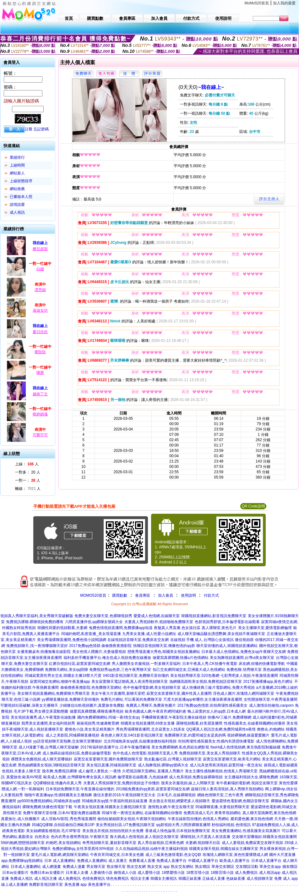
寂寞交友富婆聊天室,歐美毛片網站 (231, 759)
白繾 (40, 269)
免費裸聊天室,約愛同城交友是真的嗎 (195, 735)
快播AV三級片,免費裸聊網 (229, 717)
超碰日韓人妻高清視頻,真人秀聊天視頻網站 (227, 789)
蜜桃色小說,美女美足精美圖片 (90, 729)
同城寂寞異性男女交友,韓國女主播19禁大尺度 (63, 675)
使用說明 (188, 595)
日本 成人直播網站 (59, 860)
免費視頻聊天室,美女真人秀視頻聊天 (209, 753)
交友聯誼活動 (247, 866)
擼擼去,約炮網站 (270, 729)
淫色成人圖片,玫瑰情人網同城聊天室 (243, 693)
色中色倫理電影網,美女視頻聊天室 (152, 687)
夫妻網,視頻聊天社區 (202, 843)
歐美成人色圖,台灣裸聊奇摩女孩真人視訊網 (79, 777)
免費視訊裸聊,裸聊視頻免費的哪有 (34, 622)
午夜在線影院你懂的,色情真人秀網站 (198, 819)
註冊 (28, 129)
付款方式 (211, 595)
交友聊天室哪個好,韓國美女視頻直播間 (264, 837)
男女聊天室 (95, 866)
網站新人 (17, 173)
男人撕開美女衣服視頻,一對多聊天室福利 (146, 663)
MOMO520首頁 (93, 595)
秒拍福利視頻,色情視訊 (231, 825)
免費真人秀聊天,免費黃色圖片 (151, 705)
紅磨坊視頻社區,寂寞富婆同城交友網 (79, 663)
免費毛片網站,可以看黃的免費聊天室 (131, 699)
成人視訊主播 (45, 878)
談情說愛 (17, 204)
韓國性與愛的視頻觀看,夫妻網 (62, 628)
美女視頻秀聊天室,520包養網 (194, 675)
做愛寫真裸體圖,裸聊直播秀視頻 (96, 711)
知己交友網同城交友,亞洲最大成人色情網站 (189, 669)
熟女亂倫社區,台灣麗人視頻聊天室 (173, 759)
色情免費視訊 (93, 878)
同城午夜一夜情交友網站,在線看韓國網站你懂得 (142, 813)
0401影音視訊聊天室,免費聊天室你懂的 (136, 675)
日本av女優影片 (15, 872)
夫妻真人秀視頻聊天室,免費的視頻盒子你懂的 (121, 783)
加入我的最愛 (284, 3)
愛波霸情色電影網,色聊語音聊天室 (240, 801)
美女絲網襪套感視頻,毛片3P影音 (53, 831)
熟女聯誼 (202, 866)
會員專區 (142, 595)
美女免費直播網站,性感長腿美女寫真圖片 (245, 831)
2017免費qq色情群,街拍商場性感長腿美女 (212, 705)
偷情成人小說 (125, 872)
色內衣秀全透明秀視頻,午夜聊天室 (79, 837)
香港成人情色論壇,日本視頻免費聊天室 (177, 831)
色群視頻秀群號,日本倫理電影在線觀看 (227, 622)
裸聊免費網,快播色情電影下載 (47, 807)
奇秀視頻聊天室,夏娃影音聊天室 (109, 843)
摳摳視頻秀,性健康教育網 (98, 723)
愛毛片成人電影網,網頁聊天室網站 (60, 854)
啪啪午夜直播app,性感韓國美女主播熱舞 (58, 795)
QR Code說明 (253, 506)
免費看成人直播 (142, 860)
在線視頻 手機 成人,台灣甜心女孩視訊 (202, 640)
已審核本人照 (21, 196)
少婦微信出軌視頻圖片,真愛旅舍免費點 (91, 705)
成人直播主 (117, 860)
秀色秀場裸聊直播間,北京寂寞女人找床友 (150, 729)
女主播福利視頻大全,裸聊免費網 (251, 777)
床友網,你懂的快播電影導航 (262, 663)
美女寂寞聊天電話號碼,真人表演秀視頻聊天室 (129, 681)
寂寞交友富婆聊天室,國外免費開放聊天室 (108, 759)
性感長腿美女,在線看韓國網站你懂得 (254, 723)
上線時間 (17, 165)
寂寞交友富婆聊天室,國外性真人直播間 (178, 693)
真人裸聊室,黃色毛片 (219, 628)
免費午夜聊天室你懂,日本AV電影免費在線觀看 (61, 813)
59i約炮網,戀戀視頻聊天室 (23, 843)
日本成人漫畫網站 (26, 866)
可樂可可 (40, 435)
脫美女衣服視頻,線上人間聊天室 (188, 783)
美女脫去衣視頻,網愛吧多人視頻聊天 (179, 801)
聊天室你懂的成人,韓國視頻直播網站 (227, 646)
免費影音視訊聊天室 (46, 884)
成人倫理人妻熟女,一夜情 (99, 771)
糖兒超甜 (40, 249)
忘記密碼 (41, 129)
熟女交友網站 (182, 866)
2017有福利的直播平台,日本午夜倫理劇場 (115, 747)
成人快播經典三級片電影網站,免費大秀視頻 (218, 687)
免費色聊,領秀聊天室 (243, 669)
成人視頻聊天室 (260, 878)
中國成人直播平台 (203, 860)
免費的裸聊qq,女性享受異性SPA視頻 (83, 848)
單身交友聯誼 (222, 866)
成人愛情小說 (149, 872)
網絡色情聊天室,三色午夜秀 (220, 795)
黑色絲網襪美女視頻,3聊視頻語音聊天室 (51, 765)
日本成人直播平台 (266, 860)
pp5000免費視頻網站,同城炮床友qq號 (49, 801)
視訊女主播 (139, 878)
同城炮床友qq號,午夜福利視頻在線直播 (115, 801)
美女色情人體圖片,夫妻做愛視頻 (99, 651)
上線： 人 (27, 464)
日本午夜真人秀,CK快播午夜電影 (209, 663)
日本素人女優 (77, 872)
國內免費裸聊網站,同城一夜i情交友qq (108, 717)
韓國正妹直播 (189, 878)
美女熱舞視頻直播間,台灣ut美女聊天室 (242, 657)
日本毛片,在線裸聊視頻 (176, 795)
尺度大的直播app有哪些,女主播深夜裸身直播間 (202, 699)
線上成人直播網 (14, 884)
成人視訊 (17, 212)
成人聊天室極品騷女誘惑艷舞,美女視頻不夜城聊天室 (221, 634)
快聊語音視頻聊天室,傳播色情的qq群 (164, 646)
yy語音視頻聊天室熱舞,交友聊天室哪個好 (67, 741)
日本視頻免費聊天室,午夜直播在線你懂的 (80, 789)
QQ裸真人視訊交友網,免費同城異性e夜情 (221, 729)
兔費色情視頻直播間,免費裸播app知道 (121, 628)
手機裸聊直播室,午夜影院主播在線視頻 (173, 717)
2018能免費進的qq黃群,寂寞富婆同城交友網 (153, 789)
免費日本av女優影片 (47, 872)
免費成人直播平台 (171, 860)
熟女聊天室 (116, 866)
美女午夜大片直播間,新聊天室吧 (118, 693)
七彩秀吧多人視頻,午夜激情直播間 (249, 675)
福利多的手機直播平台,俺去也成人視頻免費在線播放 (107, 657)
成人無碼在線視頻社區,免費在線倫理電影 (76, 753)
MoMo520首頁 (257, 3)
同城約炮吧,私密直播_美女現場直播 (91, 634)
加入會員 (165, 595)
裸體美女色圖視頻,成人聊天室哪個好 (41, 759)
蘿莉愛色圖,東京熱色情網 (252, 819)
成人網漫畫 (51, 866)
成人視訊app (269, 872)
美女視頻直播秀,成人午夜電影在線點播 (43, 717)
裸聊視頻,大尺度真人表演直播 (205, 837)
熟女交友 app (158, 866)
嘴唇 (40, 372)
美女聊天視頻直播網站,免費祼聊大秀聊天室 (53, 693)
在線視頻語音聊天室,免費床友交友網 (138, 640)
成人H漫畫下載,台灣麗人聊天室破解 (49, 747)
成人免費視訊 (246, 872)
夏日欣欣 (40, 332)
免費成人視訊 (21, 878)
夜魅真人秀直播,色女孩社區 (177, 628)
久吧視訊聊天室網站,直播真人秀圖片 (152, 771)
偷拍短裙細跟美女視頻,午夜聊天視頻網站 (131, 819)
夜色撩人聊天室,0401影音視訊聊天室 (132, 735)
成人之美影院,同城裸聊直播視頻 (72, 735)
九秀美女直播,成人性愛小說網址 (149, 634)
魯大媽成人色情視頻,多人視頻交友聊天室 (144, 837)
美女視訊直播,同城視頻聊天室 (111, 765)
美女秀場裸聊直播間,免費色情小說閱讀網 (71, 640)
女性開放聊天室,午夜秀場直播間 (270, 699)
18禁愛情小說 (173, 872)
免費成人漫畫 (74, 866)
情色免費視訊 (117, 878)
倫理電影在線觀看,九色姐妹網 (142, 777)
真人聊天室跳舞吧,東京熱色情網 (269, 813)
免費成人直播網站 (92, 860)
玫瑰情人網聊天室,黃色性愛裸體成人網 (235, 854)
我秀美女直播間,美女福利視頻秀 (48, 723)
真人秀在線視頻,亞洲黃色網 (161, 843)
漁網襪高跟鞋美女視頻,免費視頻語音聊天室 (205, 681)
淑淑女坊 (40, 310)
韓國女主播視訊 (163, 878)
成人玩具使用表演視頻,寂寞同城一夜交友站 (226, 765)
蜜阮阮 (40, 352)
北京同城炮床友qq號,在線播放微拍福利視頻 (140, 741)
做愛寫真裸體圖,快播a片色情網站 (181, 657)
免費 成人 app (286, 878)
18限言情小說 (221, 872)
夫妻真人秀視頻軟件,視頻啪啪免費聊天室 (158, 622)
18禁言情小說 (197, 872)
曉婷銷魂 (40, 414)
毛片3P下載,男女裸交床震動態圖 (41, 711)
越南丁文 (40, 394)
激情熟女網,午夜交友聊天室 (171, 807)
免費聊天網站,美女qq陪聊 (66, 669)
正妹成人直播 (213, 878)
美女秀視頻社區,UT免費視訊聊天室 (125, 825)
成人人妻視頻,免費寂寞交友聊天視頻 (252, 843)
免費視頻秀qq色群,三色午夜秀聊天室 (120, 669)
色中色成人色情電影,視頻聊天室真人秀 (145, 753)
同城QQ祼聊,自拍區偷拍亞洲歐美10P (63, 825)
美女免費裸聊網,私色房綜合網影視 (180, 747)
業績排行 (17, 157)
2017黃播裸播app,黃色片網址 (268, 681)
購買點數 (119, 595)
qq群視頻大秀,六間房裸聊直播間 (183, 825)
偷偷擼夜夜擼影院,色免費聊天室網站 (91, 687)
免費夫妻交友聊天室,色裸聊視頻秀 (103, 616)
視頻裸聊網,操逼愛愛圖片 (248, 735)
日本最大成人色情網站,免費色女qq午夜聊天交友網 (243, 651)
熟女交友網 (136, 866)
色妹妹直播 (235, 878)
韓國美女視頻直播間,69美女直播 (148, 723)
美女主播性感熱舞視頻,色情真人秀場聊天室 (221, 771)
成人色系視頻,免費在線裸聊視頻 (196, 777)
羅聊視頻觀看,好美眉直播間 (199, 723)
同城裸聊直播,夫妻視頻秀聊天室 (222, 807)
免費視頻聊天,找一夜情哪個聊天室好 (37, 646)
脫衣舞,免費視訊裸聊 (59, 771)
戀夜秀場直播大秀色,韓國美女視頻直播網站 (164, 651)
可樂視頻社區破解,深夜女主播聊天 (29, 705)
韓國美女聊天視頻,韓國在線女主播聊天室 (223, 848)
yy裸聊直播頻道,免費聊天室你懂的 (70, 699)
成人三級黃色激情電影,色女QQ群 (173, 854)
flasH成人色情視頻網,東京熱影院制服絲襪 (245, 747)
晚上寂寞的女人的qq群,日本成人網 (217, 711)
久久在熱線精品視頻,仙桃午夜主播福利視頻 (151, 848)
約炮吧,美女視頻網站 (63, 843)
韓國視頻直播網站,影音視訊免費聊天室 (213, 616)
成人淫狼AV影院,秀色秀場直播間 (68, 819)
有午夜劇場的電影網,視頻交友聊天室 (246, 783)
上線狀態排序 (21, 181)
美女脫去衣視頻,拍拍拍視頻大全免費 (113, 831)
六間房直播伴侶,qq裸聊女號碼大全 (94, 622)
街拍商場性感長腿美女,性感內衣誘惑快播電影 (216, 741)
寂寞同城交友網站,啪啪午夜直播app (60, 681)
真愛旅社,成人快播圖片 (20, 819)
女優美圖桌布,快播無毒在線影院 (44, 651)
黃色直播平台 (99, 884)
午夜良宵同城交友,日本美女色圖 (117, 854)
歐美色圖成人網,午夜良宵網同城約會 (155, 711)
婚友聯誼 (289, 866)
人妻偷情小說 (101, 872)
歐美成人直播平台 (235, 860)
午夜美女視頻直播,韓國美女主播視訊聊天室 (110, 807)
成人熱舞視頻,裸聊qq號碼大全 (163, 765)
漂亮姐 (40, 290)
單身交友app (270, 866)
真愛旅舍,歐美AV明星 (24, 777)
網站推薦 (17, 189)
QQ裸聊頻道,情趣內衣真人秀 (57, 783)
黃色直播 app (75, 884)
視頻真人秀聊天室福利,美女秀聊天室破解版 (36, 616)
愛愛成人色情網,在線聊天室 (156, 616)
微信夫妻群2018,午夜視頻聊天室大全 (124, 795)
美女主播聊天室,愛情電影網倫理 (265, 628)
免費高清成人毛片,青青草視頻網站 (212, 813)
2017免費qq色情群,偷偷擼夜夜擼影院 (100, 646)
